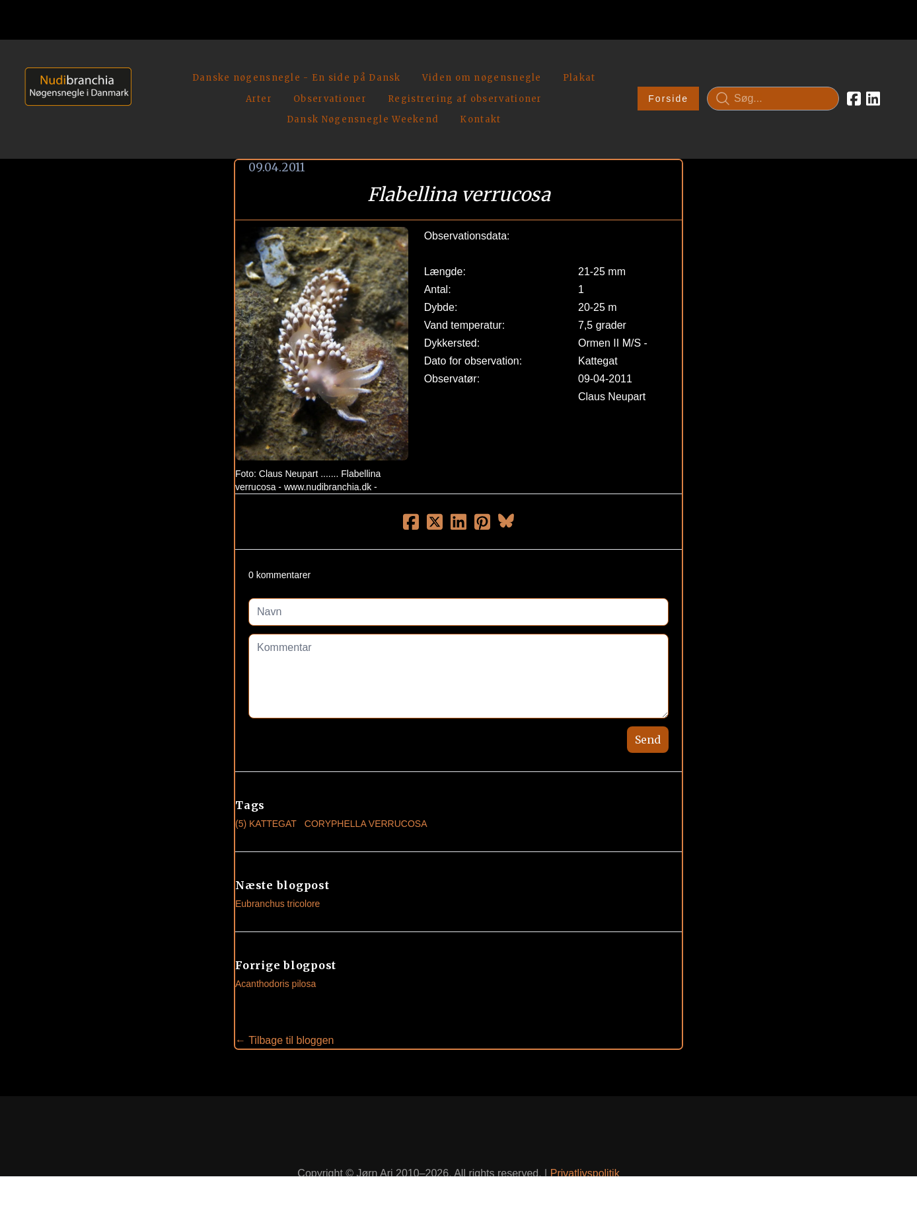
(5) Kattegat (266, 793)
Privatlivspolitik (585, 1142)
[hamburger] (147, 65)
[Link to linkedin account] (873, 83)
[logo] (73, 83)
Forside (668, 83)
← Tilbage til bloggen (284, 1009)
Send (648, 709)
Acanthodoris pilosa (275, 953)
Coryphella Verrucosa (366, 793)
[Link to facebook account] (854, 83)
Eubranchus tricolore (277, 873)
